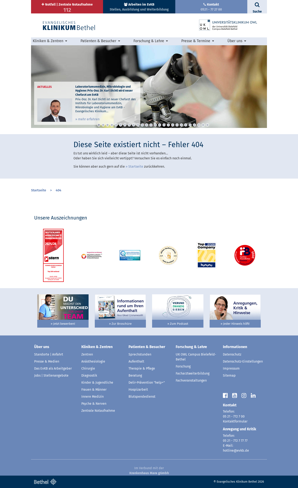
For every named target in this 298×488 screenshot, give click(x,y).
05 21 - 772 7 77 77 (235, 441)
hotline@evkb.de (236, 450)
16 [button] (164, 124)
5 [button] (116, 124)
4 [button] (111, 124)
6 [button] (120, 124)
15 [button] (159, 124)
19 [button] (177, 124)
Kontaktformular (235, 421)
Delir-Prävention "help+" (147, 382)
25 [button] (203, 124)
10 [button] (137, 124)
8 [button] (129, 124)
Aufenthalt (136, 361)
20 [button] (181, 124)
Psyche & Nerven (93, 404)
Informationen (235, 347)
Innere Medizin (92, 397)
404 (58, 190)
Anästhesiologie (93, 361)
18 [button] (172, 124)
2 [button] (103, 124)
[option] (149, 86)
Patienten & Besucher (98, 41)
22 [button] (190, 124)
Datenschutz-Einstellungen (243, 361)
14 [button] (155, 124)
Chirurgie (88, 368)
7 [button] (124, 124)
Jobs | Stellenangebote (51, 375)
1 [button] (98, 124)
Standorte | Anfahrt (48, 354)
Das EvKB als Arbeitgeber (53, 368)
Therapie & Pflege (142, 368)
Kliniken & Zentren (48, 41)
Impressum (231, 368)
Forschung (183, 366)
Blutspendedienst (142, 397)
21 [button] (185, 124)
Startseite (135, 166)
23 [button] (194, 124)
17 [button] (168, 124)
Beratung (135, 375)
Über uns (234, 41)
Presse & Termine (195, 41)
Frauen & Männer (94, 389)
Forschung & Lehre (148, 41)
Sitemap (229, 375)
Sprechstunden (140, 354)
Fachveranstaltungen (191, 380)
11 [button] (142, 124)
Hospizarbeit (138, 389)
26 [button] (207, 124)
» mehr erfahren (87, 119)
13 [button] (151, 124)
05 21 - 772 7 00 (234, 416)
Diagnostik (89, 375)
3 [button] (107, 124)
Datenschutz (232, 354)
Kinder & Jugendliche (97, 382)
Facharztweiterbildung (192, 373)
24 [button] (198, 124)
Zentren (87, 354)
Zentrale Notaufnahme (98, 411)
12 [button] (146, 124)
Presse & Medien (46, 361)
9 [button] (133, 124)
